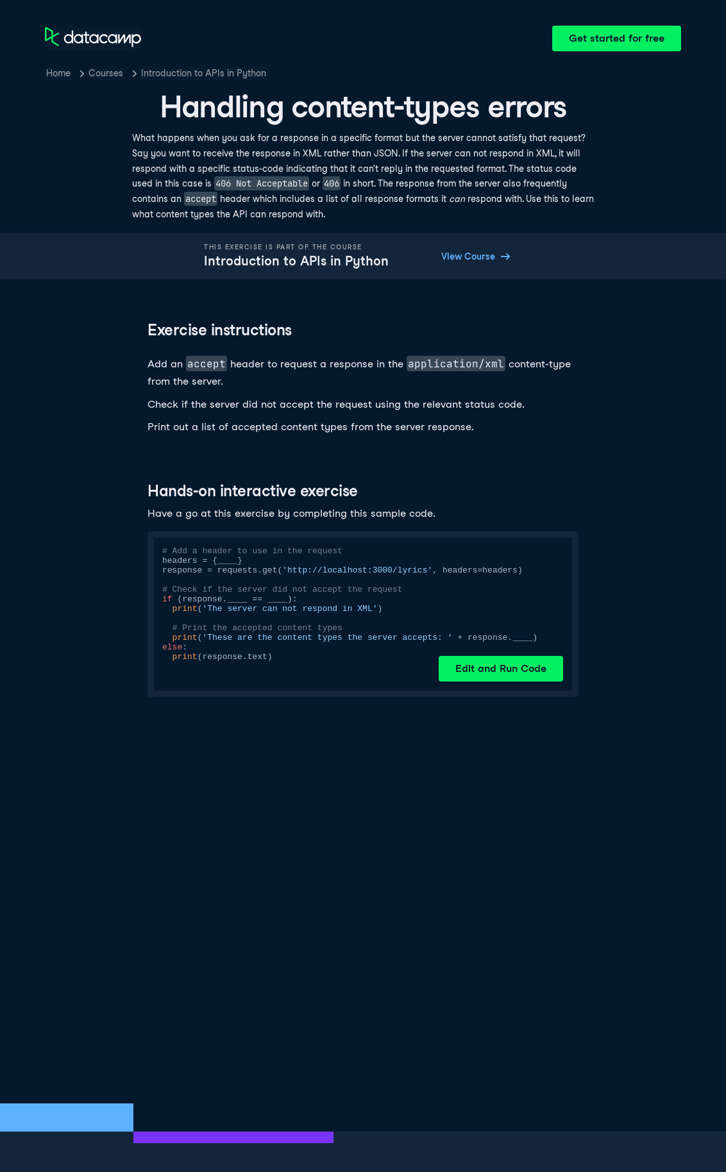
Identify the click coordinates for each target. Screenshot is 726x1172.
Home (58, 73)
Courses (106, 73)
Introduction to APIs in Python (203, 73)
